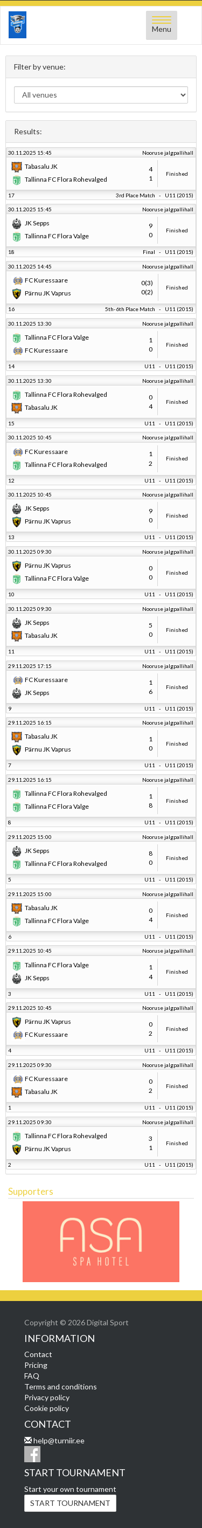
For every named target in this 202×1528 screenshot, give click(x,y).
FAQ (31, 1375)
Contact (38, 1354)
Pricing (35, 1364)
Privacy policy (46, 1397)
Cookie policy (46, 1408)
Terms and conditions (60, 1386)
